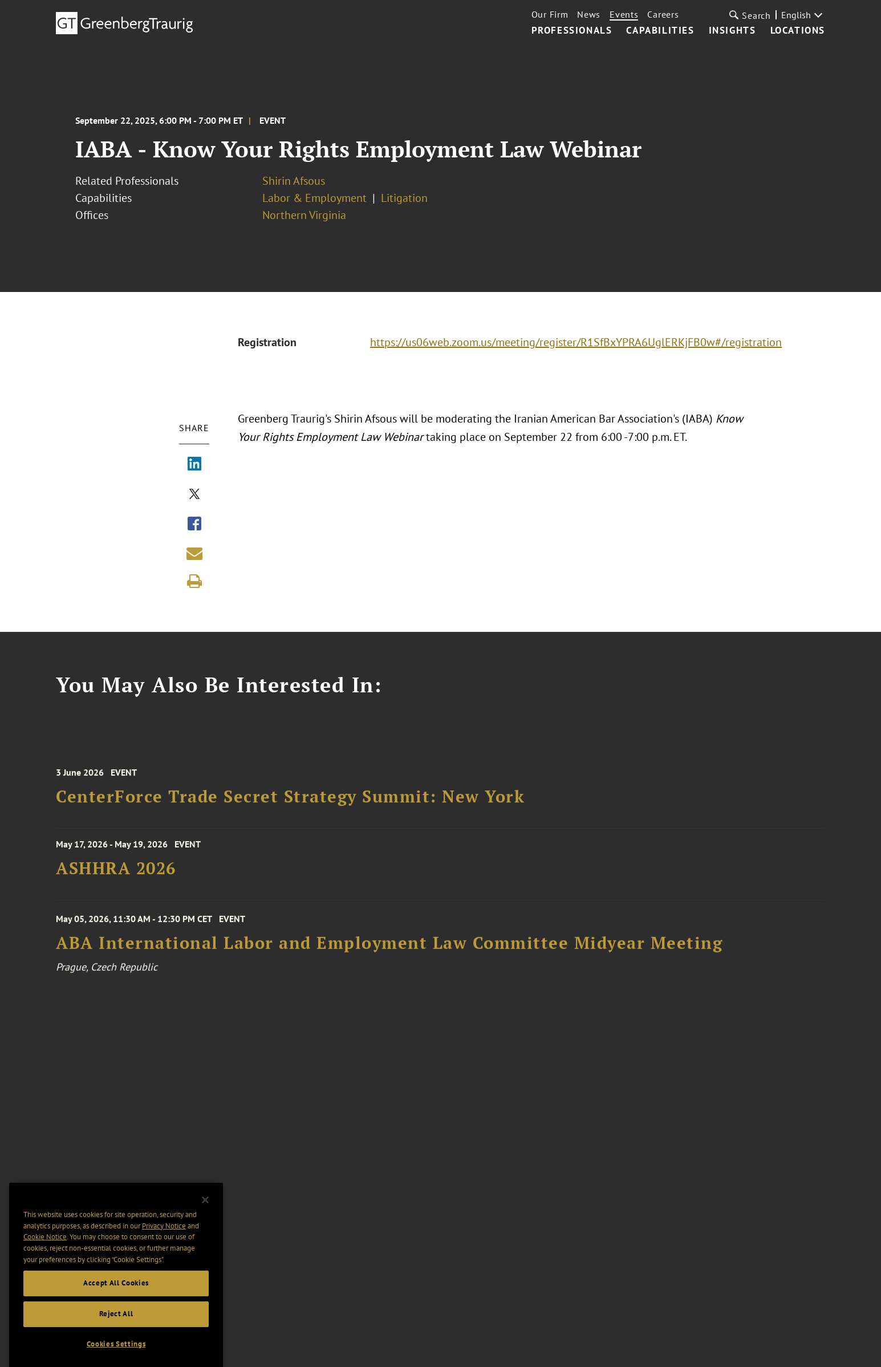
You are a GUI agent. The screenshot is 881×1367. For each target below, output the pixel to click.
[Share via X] (194, 495)
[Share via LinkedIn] (194, 465)
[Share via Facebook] (194, 525)
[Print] (194, 581)
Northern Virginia (304, 215)
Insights (732, 30)
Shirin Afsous (293, 180)
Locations (797, 30)
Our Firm (550, 14)
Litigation (404, 197)
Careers (663, 14)
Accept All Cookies (116, 1305)
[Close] (205, 1221)
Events (624, 14)
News (588, 14)
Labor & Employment (314, 197)
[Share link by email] (194, 553)
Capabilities (660, 30)
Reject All (116, 1335)
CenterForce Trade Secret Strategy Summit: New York (290, 808)
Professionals (571, 30)
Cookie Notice (45, 1258)
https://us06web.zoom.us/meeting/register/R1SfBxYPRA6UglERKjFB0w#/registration (576, 342)
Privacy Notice (164, 1247)
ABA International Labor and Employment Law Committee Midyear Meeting (389, 956)
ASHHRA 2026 (116, 876)
